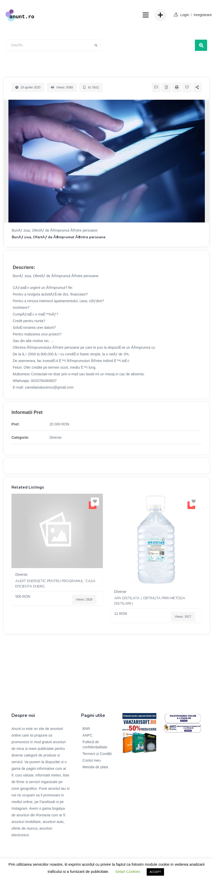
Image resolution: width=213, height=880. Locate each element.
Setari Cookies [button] (127, 871)
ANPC (87, 735)
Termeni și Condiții (96, 754)
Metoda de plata (95, 767)
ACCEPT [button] (155, 871)
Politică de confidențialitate (94, 744)
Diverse (55, 437)
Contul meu (91, 760)
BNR (86, 729)
